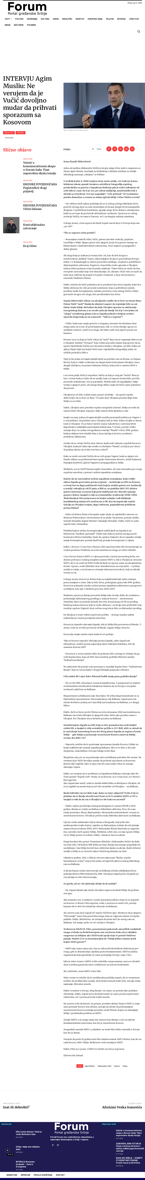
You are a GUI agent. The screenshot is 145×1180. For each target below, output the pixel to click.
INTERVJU (20, 132)
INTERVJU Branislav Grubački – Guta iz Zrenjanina (25, 1164)
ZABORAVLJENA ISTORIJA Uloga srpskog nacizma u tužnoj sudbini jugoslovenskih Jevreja (130, 1147)
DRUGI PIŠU (9, 132)
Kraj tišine (30, 246)
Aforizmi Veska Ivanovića (122, 1107)
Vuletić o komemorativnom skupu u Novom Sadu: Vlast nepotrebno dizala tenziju (129, 1132)
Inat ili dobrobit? (16, 1107)
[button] (138, 31)
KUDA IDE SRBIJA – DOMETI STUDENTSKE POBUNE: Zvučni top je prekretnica (129, 1160)
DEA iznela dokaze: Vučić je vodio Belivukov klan (29, 1133)
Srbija (125, 1066)
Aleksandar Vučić (104, 1066)
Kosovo (117, 1066)
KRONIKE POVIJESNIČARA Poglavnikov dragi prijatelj (40, 188)
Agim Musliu (90, 1066)
